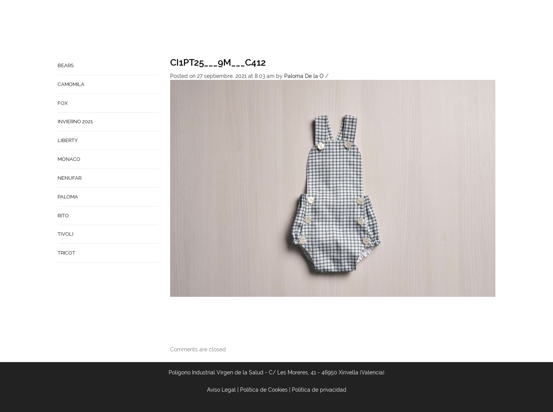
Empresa (289, 29)
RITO (63, 215)
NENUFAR (69, 178)
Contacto (325, 29)
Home (261, 29)
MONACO (69, 159)
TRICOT (66, 253)
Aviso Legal (221, 390)
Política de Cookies (264, 390)
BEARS (66, 65)
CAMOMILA (71, 84)
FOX (63, 103)
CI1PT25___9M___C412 (218, 62)
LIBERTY (68, 140)
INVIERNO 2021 (75, 121)
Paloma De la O (304, 76)
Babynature (367, 29)
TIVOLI (65, 234)
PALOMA (68, 197)
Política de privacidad (319, 390)
